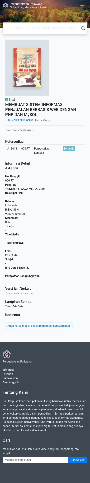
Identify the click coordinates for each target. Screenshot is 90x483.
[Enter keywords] (36, 460)
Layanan (8, 374)
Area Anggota (11, 382)
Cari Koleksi (78, 460)
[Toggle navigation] (82, 5)
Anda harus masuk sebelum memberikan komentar (38, 325)
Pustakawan (10, 378)
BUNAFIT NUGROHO (20, 120)
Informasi (8, 369)
